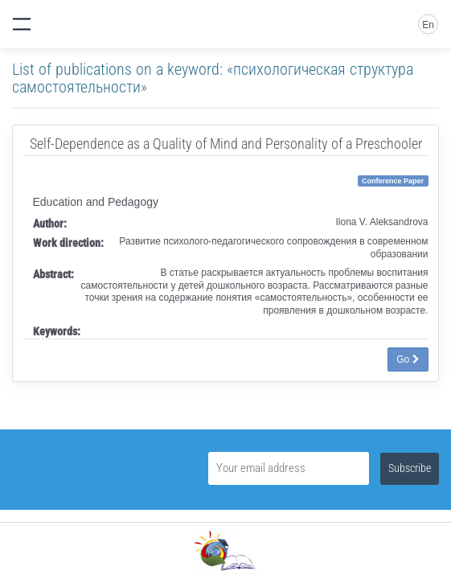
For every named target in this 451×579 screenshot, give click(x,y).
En (428, 25)
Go (407, 359)
